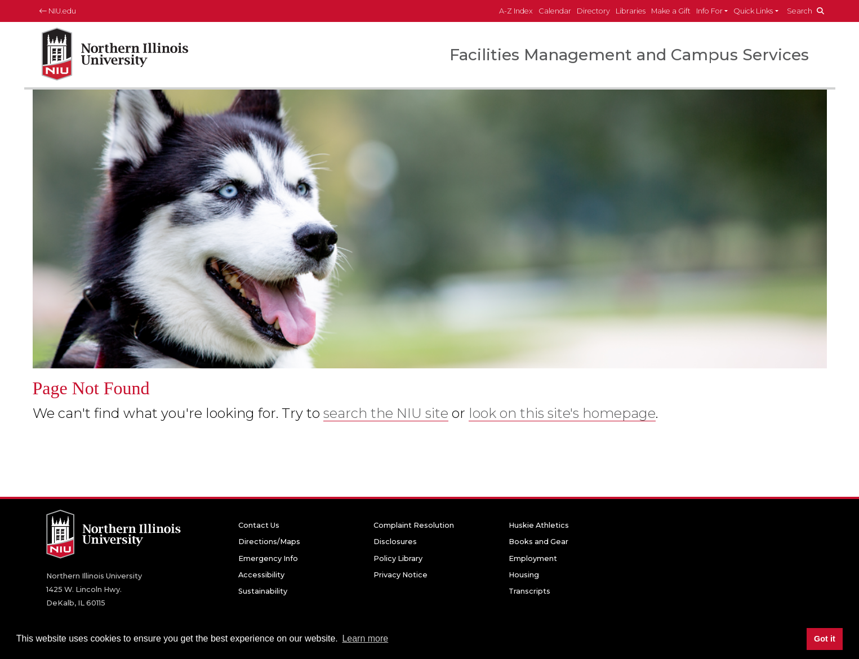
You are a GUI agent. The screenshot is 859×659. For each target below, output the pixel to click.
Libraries (631, 11)
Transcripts (529, 591)
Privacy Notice (400, 575)
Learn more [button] (365, 638)
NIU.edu (57, 11)
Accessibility (261, 575)
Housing (524, 575)
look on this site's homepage (562, 413)
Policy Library (397, 558)
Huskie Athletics (539, 525)
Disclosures (395, 541)
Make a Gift (671, 11)
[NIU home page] (115, 54)
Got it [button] (824, 638)
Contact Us (258, 525)
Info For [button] (709, 11)
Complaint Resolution (413, 525)
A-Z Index (516, 11)
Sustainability (262, 591)
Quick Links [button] (753, 11)
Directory (593, 11)
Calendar (554, 11)
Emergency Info (268, 558)
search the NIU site (385, 413)
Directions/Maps (269, 541)
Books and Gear (538, 541)
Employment (533, 558)
